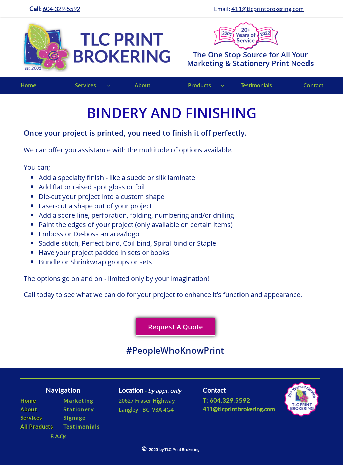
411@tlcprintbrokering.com (267, 8)
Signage (74, 417)
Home (28, 400)
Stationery (78, 409)
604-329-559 (60, 8)
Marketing (78, 400)
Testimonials (81, 426)
